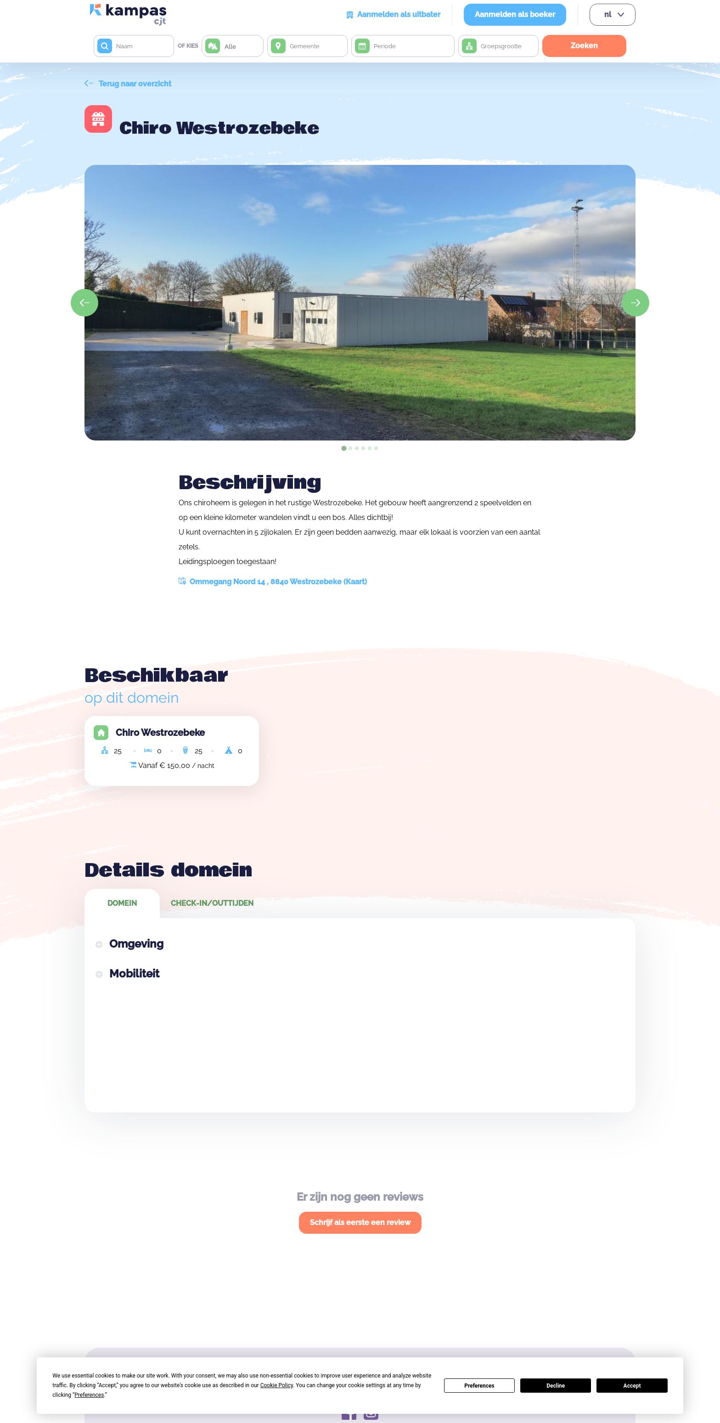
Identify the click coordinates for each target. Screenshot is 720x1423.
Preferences (479, 1386)
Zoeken (584, 45)
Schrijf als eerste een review (360, 1222)
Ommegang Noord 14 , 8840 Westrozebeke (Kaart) (273, 581)
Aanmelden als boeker (515, 14)
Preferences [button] (89, 1395)
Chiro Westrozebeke (160, 732)
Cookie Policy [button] (276, 1385)
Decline (555, 1386)
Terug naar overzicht (127, 83)
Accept (632, 1386)
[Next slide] (635, 302)
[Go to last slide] (84, 302)
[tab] (343, 448)
